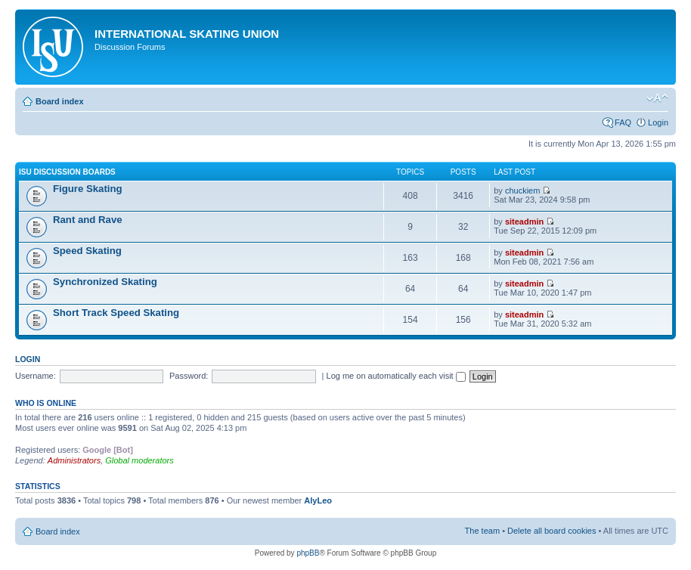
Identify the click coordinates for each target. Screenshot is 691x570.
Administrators (74, 460)
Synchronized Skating (105, 281)
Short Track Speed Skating (116, 312)
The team (482, 530)
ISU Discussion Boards (67, 172)
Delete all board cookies (551, 530)
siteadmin (524, 221)
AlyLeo (318, 500)
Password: (188, 375)
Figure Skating (87, 188)
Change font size (657, 98)
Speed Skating (87, 250)
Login (658, 122)
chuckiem (522, 190)
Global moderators (139, 460)
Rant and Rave (87, 219)
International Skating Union (187, 33)
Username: (35, 375)
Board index (60, 101)
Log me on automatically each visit (396, 375)
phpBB (307, 553)
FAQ (623, 122)
